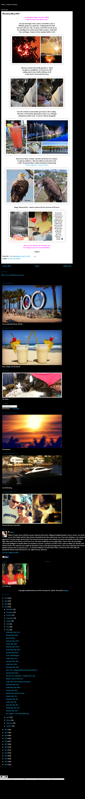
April (8, 717)
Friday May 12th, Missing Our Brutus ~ (18, 681)
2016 (6, 747)
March (8, 720)
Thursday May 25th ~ (13, 647)
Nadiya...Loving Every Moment (9, 4)
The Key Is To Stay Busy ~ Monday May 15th (20, 676)
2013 (6, 756)
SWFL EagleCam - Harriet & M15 (37, 165)
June (8, 627)
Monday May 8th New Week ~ (15, 693)
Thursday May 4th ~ (12, 705)
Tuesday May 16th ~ (12, 673)
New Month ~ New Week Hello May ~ (18, 713)
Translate (14, 408)
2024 (6, 604)
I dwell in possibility (13, 258)
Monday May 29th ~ (12, 635)
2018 (6, 741)
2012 (6, 759)
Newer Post (6, 266)
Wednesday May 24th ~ (13, 650)
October (9, 615)
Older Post (67, 266)
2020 (6, 735)
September (10, 618)
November (9, 612)
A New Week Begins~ (12, 655)
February (9, 723)
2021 (6, 732)
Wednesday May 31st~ (13, 632)
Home (37, 266)
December (9, 609)
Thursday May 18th (12, 667)
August (8, 621)
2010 (6, 764)
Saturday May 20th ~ (12, 661)
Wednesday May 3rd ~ (13, 708)
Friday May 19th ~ (12, 664)
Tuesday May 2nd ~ (12, 711)
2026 (6, 598)
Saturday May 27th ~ (12, 641)
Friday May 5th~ (11, 702)
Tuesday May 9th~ (12, 690)
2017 (6, 744)
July (7, 624)
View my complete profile (10, 552)
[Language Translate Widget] (9, 406)
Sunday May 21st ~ (12, 658)
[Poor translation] (5, 777)
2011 (6, 761)
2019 (6, 738)
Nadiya (12, 532)
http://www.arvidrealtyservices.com (12, 275)
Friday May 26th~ (12, 644)
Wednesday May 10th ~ (13, 687)
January (9, 726)
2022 (6, 729)
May (8, 630)
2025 (6, 601)
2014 (6, 753)
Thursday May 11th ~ (13, 684)
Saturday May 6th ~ (12, 699)
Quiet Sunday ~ (11, 638)
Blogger (66, 590)
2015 (6, 750)
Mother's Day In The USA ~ (15, 679)
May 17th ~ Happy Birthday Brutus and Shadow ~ (22, 670)
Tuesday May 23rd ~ (12, 652)
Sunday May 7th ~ (12, 696)
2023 (6, 607)
